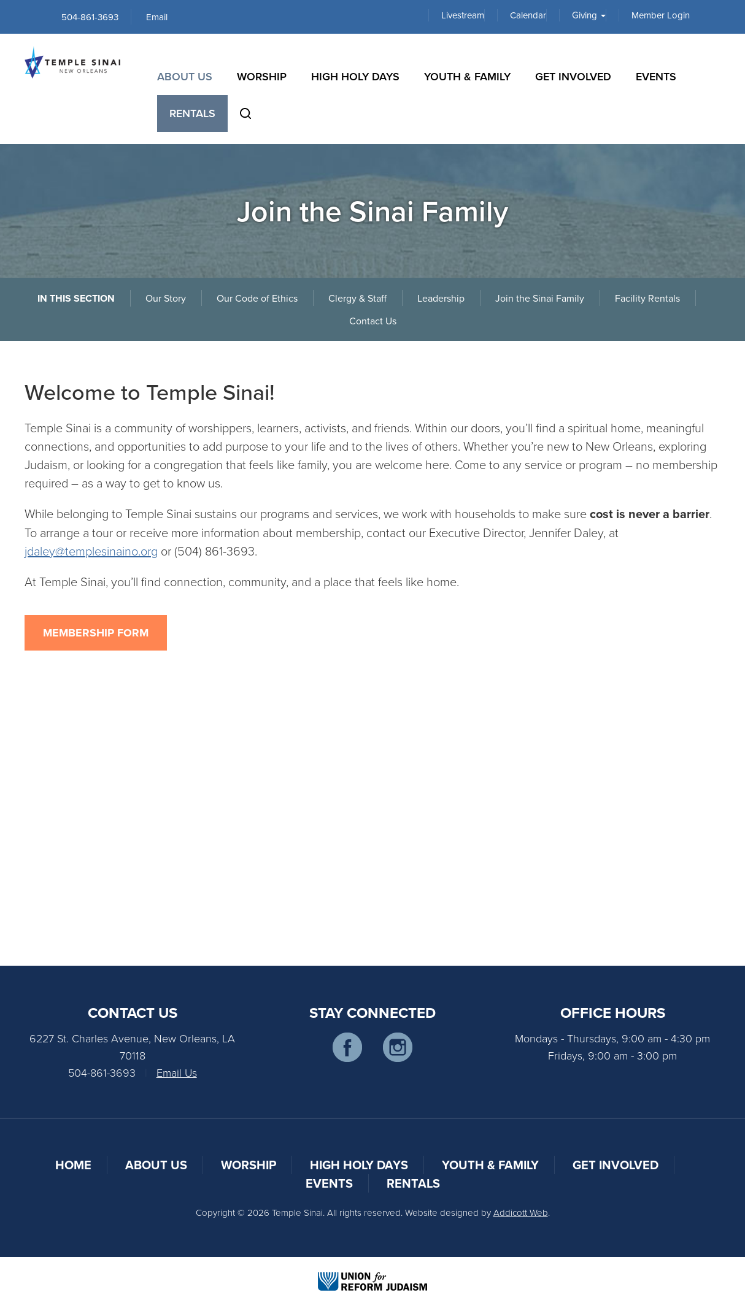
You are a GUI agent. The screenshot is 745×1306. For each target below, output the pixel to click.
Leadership (441, 298)
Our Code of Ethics (257, 298)
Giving (589, 15)
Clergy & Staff (357, 298)
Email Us (176, 1072)
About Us (184, 76)
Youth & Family (467, 76)
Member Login (660, 15)
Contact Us (372, 320)
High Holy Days (355, 76)
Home (73, 1165)
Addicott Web (520, 1212)
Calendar (528, 15)
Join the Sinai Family (539, 298)
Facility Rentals (647, 298)
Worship (262, 76)
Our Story (165, 298)
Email (157, 16)
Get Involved (573, 76)
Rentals (192, 113)
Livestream (462, 15)
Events (656, 76)
